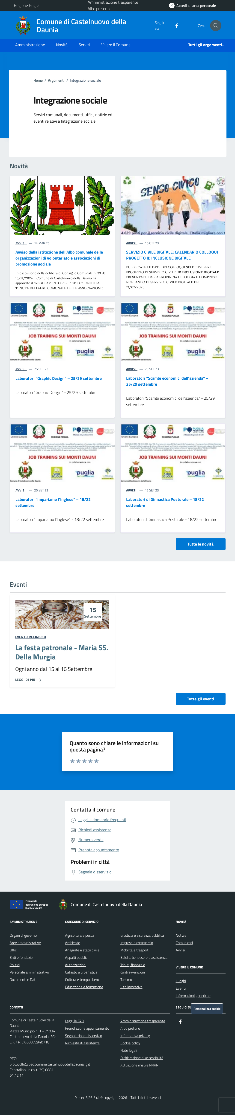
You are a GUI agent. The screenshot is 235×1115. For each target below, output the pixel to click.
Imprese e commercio (136, 942)
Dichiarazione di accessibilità (141, 1057)
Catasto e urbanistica (81, 972)
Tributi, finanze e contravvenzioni (132, 968)
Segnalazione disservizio (83, 1035)
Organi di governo (23, 935)
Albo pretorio (99, 9)
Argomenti (56, 80)
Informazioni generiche (193, 995)
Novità (62, 45)
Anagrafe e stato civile (82, 950)
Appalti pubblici (76, 957)
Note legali (128, 1050)
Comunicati (184, 942)
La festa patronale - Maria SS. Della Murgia (61, 652)
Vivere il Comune (116, 45)
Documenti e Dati (23, 979)
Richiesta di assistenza (82, 1043)
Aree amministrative (25, 942)
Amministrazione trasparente (142, 1021)
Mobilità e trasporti (134, 950)
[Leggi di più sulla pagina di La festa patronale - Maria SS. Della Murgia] (28, 680)
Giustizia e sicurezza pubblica (142, 935)
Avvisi (180, 950)
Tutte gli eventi (200, 699)
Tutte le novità (200, 544)
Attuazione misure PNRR (139, 1065)
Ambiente (72, 942)
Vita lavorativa (131, 987)
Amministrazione (30, 45)
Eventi (181, 988)
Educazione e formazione (84, 987)
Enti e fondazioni (22, 957)
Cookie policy (130, 1043)
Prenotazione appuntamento (87, 1028)
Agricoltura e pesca (79, 935)
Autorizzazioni (75, 965)
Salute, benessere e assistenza (143, 957)
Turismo (126, 979)
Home (38, 80)
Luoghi (181, 981)
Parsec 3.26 (83, 1097)
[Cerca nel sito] (215, 25)
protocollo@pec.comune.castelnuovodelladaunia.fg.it (50, 1064)
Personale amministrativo (29, 972)
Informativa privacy (135, 1035)
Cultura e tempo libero (82, 979)
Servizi (84, 45)
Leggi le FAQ (74, 1021)
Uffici (13, 950)
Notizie (181, 935)
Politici (15, 965)
